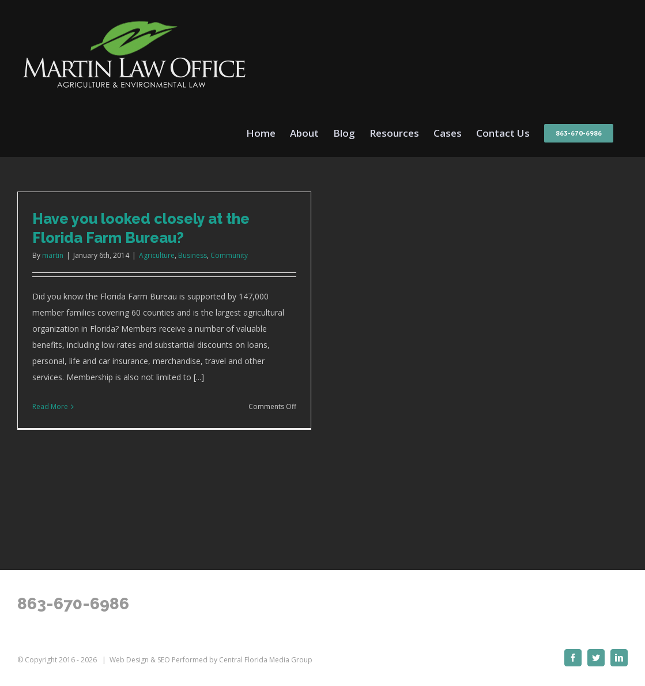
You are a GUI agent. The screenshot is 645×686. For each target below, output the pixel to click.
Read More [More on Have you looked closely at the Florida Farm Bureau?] (50, 406)
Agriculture (157, 255)
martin (52, 255)
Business (192, 255)
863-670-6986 (73, 603)
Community (229, 255)
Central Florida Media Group (265, 660)
